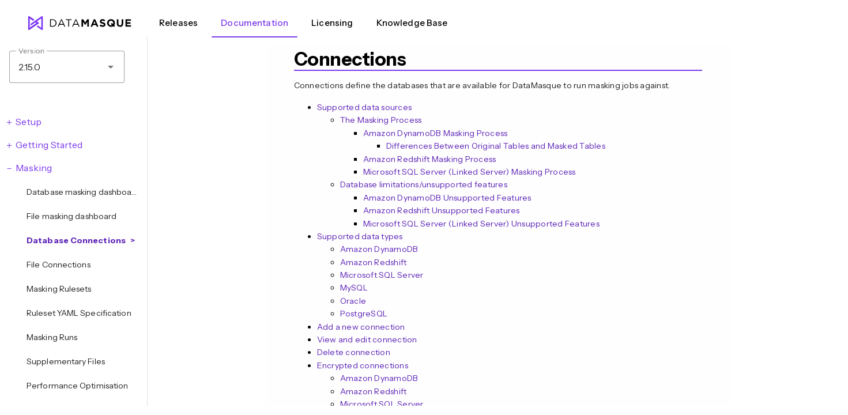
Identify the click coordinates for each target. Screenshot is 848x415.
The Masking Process (381, 120)
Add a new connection (361, 327)
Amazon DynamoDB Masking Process (435, 133)
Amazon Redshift (373, 262)
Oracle (353, 301)
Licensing (332, 22)
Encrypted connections (362, 365)
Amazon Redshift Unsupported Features (441, 210)
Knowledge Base (412, 22)
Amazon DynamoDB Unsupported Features (447, 198)
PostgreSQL (364, 313)
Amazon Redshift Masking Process (429, 159)
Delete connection (353, 352)
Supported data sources (364, 107)
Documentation (254, 22)
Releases (178, 22)
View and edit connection (367, 339)
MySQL (354, 287)
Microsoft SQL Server (382, 275)
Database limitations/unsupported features (423, 184)
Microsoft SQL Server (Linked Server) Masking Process (469, 172)
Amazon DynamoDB (379, 249)
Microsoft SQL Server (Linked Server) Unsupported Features (481, 223)
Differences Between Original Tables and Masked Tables (495, 146)
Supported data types (360, 236)
